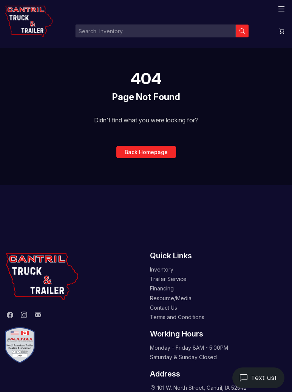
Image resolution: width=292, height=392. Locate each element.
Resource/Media (171, 298)
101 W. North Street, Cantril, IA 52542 (202, 387)
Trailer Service (168, 279)
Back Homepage (146, 152)
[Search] (242, 31)
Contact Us (163, 307)
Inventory (161, 269)
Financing (162, 288)
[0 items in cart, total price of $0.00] (281, 31)
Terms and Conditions (177, 317)
